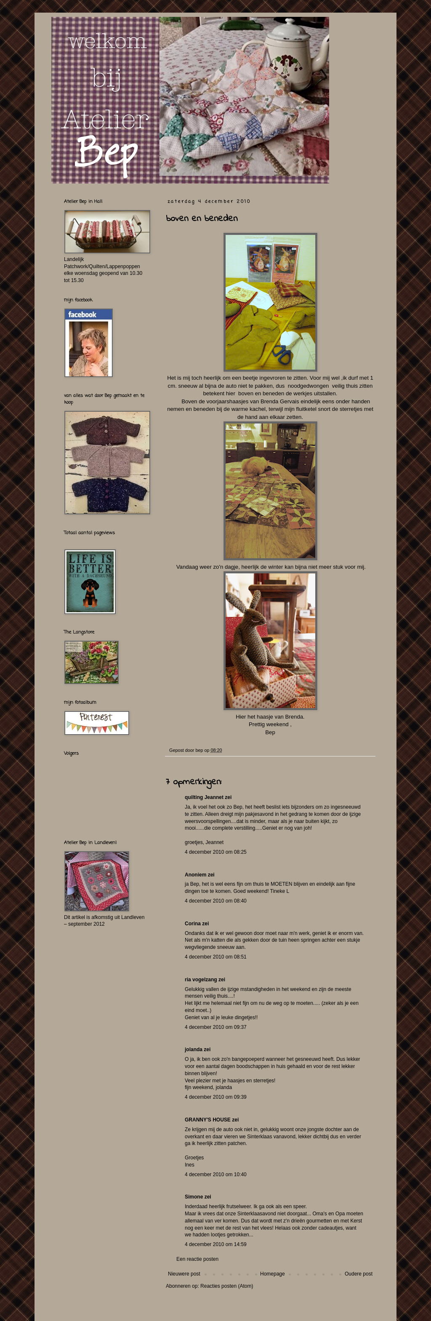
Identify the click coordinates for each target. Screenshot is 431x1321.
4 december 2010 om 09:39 (216, 1097)
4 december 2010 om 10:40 (216, 1174)
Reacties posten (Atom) (226, 1286)
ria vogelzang (201, 980)
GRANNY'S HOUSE (208, 1120)
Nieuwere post (184, 1274)
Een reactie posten (197, 1259)
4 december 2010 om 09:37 (216, 1027)
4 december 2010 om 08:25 (216, 852)
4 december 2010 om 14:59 (216, 1244)
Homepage (272, 1274)
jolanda (193, 1049)
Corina (193, 924)
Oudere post (358, 1274)
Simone (194, 1197)
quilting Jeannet (204, 797)
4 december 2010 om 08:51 (216, 957)
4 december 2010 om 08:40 (216, 901)
